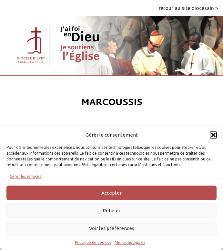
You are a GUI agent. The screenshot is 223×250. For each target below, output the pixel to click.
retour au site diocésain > (188, 8)
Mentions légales (130, 242)
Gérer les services (25, 176)
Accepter (111, 193)
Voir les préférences (111, 228)
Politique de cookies (93, 242)
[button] (213, 135)
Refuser (111, 210)
